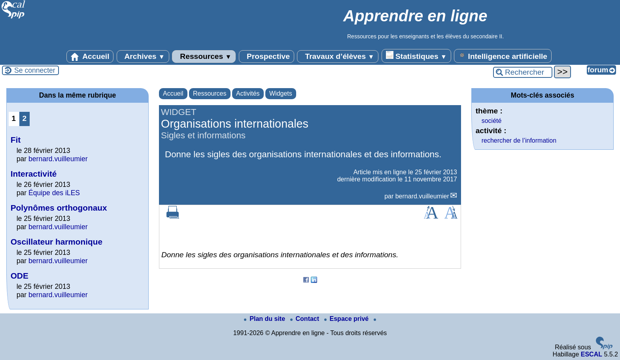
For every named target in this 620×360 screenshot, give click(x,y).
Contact (305, 318)
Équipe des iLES (54, 193)
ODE (19, 275)
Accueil (90, 56)
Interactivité (34, 173)
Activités (248, 93)
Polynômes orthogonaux (59, 207)
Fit (16, 139)
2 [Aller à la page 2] (24, 118)
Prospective (266, 56)
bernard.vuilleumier (422, 196)
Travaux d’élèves (337, 56)
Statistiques (416, 55)
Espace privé (347, 318)
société (492, 120)
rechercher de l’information (519, 140)
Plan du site (265, 318)
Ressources (203, 56)
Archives (143, 56)
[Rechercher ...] (522, 72)
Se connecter (34, 70)
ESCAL (591, 354)
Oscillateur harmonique (56, 241)
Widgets (280, 93)
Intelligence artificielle (502, 55)
